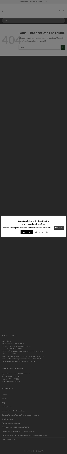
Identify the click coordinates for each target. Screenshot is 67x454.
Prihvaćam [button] (59, 228)
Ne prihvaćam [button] (26, 232)
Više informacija (41, 232)
